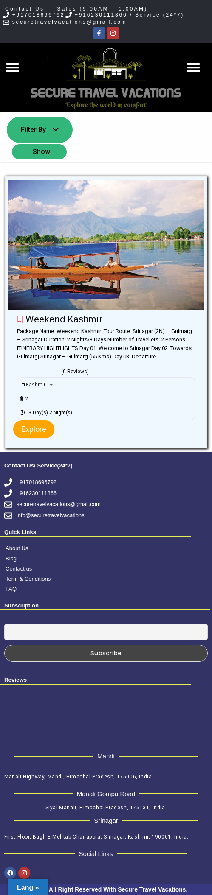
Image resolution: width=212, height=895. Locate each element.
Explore (33, 429)
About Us (17, 548)
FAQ (11, 589)
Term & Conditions (28, 579)
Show (41, 152)
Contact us (19, 568)
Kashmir (36, 385)
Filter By (40, 130)
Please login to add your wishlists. (20, 319)
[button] (12, 67)
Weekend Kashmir (65, 319)
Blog (11, 558)
